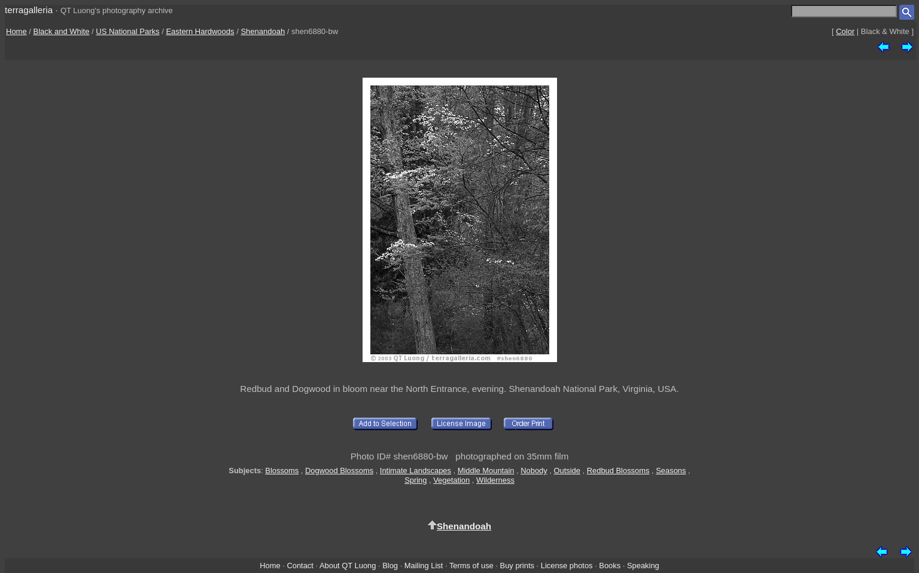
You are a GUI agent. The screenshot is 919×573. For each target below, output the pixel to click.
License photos (567, 565)
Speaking (643, 565)
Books (609, 565)
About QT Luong (347, 565)
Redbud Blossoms (618, 470)
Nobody (534, 470)
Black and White (62, 31)
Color (845, 31)
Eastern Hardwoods (200, 31)
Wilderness (495, 480)
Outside (566, 470)
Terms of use (471, 565)
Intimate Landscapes (415, 470)
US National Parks (127, 31)
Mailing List (423, 565)
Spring (415, 480)
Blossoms (282, 470)
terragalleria (29, 10)
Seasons (671, 470)
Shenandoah (263, 31)
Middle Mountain (486, 470)
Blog (390, 565)
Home (16, 31)
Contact (300, 565)
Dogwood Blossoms (339, 470)
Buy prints (517, 565)
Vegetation (451, 480)
